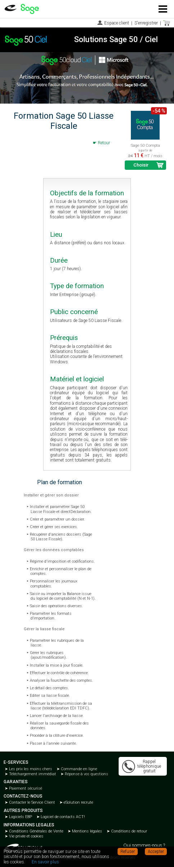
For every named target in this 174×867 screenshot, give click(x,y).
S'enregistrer (146, 23)
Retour (104, 142)
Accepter (156, 851)
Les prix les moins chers (30, 769)
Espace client (116, 23)
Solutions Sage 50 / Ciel (116, 39)
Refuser (127, 851)
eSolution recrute (78, 802)
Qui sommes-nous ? (144, 845)
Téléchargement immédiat (32, 774)
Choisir (140, 165)
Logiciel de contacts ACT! (62, 816)
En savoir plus (45, 861)
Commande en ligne (78, 769)
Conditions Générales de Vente (35, 831)
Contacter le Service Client (31, 802)
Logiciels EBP (20, 816)
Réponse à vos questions (86, 774)
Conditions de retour (128, 831)
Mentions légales (86, 831)
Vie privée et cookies (26, 836)
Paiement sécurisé (25, 788)
